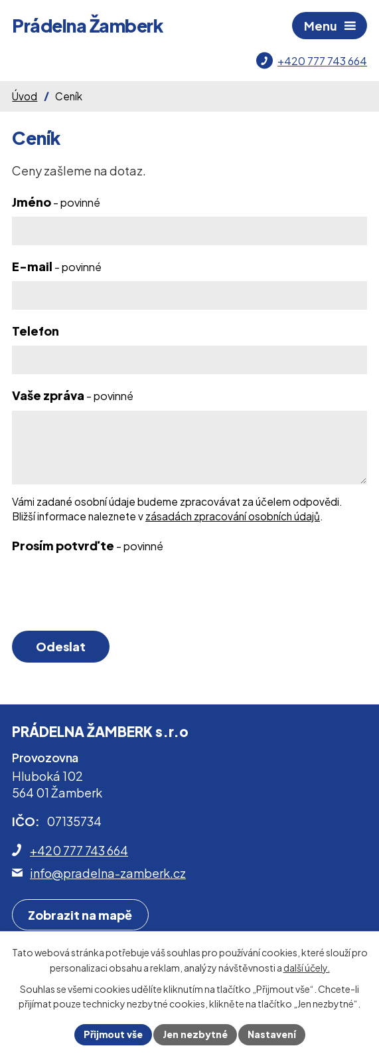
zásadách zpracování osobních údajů (232, 516)
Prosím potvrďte (87, 545)
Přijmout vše (113, 1034)
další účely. (306, 968)
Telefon (35, 330)
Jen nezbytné (195, 1034)
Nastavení (272, 1034)
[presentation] (110, 593)
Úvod (24, 96)
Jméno (56, 201)
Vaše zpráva (72, 395)
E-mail (57, 266)
